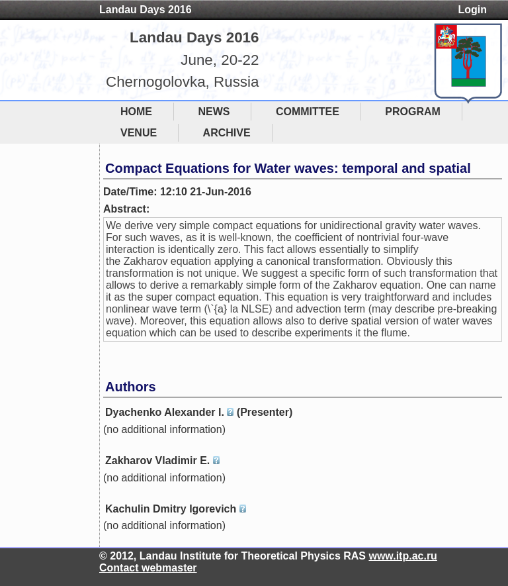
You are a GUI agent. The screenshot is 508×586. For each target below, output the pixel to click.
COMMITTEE (307, 111)
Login (472, 9)
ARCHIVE (227, 132)
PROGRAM (413, 111)
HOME (136, 111)
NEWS (214, 111)
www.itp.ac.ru (402, 556)
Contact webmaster (148, 567)
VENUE (138, 132)
